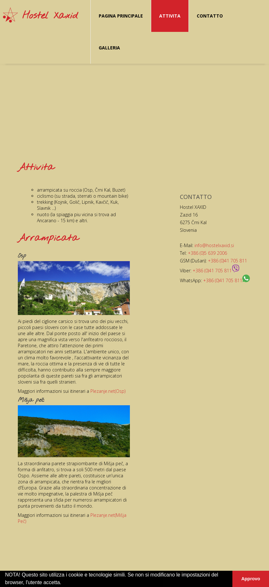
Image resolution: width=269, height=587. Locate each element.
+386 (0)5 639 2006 (207, 253)
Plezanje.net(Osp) (107, 391)
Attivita (170, 16)
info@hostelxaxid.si (214, 245)
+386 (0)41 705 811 (227, 261)
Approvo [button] (250, 578)
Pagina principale (121, 16)
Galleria (109, 48)
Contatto (210, 16)
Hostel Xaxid (50, 15)
